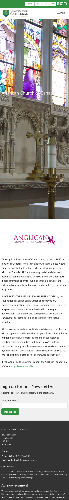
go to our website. (24, 366)
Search (29, 4)
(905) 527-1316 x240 (45, 4)
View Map (6, 444)
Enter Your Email (9, 400)
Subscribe (10, 411)
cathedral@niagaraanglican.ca (22, 460)
